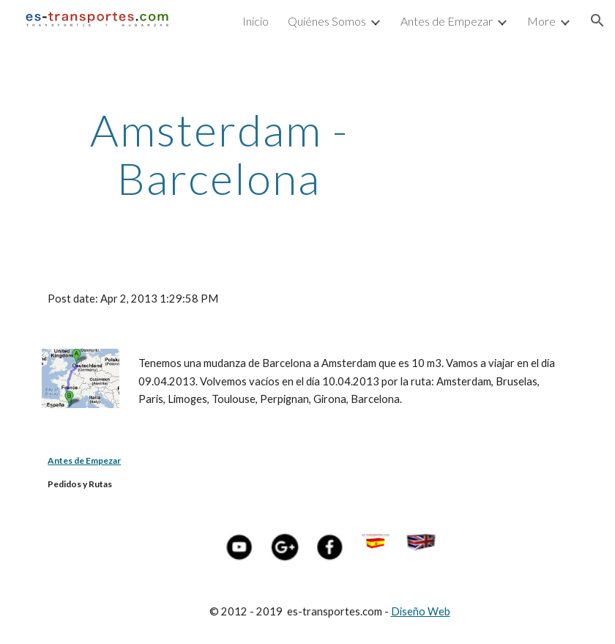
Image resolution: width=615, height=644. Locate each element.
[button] (597, 20)
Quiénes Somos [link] (327, 21)
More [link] (541, 21)
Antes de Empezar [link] (446, 21)
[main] (219, 154)
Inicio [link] (255, 21)
